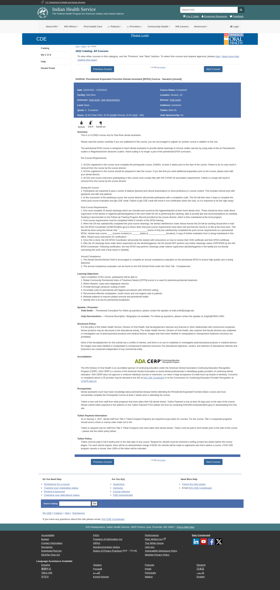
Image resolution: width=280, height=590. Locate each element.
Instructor (118, 488)
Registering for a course (57, 484)
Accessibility (47, 535)
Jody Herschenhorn (110, 100)
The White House (154, 543)
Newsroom (200, 26)
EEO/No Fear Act (50, 554)
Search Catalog (51, 503)
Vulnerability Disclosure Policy (161, 550)
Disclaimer (46, 547)
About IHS (51, 26)
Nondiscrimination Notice (106, 547)
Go (94, 503)
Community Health (158, 26)
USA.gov (149, 547)
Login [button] (234, 26)
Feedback (238, 16)
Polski (148, 568)
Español (45, 565)
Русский (97, 568)
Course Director (121, 491)
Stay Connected (201, 535)
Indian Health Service (74, 9)
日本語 (200, 568)
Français (149, 565)
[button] (241, 10)
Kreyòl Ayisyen (101, 576)
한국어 (45, 576)
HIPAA (96, 543)
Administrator (123, 495)
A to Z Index (192, 16)
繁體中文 (46, 568)
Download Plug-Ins (51, 550)
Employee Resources (215, 16)
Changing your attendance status (62, 495)
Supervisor (119, 484)
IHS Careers (182, 26)
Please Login (140, 35)
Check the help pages (194, 484)
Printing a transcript (54, 491)
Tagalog (97, 565)
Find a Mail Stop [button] (185, 527)
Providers (134, 26)
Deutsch (201, 565)
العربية (96, 572)
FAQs (96, 535)
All (88, 46)
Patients (114, 26)
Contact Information (51, 543)
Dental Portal (48, 68)
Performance (152, 535)
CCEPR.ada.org (89, 381)
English (201, 576)
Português (150, 572)
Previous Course (102, 69)
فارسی (200, 572)
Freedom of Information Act (107, 539)
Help (43, 61)
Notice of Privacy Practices (107, 550)
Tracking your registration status (61, 488)
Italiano (149, 576)
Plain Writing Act (153, 539)
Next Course (213, 69)
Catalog (45, 48)
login (218, 56)
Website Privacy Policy (157, 554)
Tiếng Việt (46, 572)
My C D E (46, 54)
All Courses (161, 67)
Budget (45, 539)
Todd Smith (94, 100)
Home (77, 46)
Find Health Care (93, 26)
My (47, 513)
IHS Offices (70, 26)
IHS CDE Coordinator (153, 378)
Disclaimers (78, 513)
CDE (41, 39)
